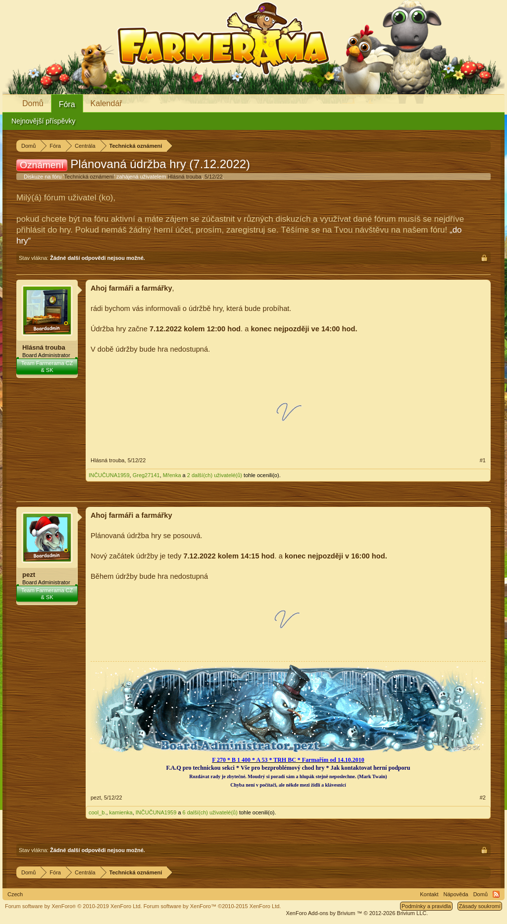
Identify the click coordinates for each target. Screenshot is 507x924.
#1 (483, 460)
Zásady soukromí (480, 906)
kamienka (121, 812)
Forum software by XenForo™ (212, 906)
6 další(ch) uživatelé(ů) (210, 812)
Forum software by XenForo (73, 906)
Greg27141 (146, 475)
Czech (15, 894)
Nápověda (456, 894)
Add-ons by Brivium (357, 913)
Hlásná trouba (184, 177)
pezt (28, 574)
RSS (496, 894)
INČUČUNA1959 (109, 475)
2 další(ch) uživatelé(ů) (214, 475)
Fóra (67, 104)
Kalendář (106, 103)
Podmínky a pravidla (426, 906)
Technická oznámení (89, 177)
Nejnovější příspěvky (43, 121)
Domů (33, 103)
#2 (483, 798)
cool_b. (97, 812)
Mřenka (172, 475)
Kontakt (429, 894)
